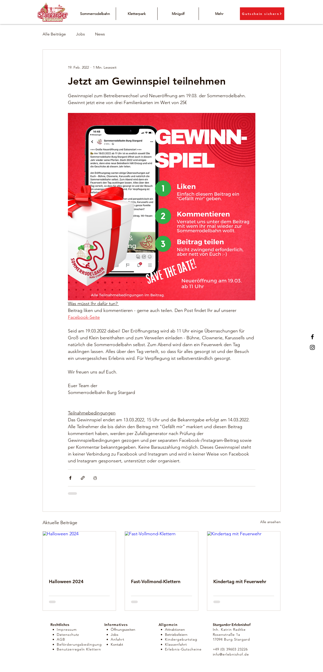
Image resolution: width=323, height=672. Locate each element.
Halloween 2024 (66, 581)
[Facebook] (312, 336)
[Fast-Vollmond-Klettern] (161, 551)
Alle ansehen (270, 522)
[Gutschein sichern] (262, 13)
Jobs (80, 34)
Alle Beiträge (54, 34)
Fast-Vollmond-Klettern (155, 581)
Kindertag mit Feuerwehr (239, 581)
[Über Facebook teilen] (70, 478)
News (100, 34)
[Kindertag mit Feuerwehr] (243, 551)
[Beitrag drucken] (95, 478)
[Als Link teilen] (82, 478)
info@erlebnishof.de (231, 654)
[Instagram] (312, 347)
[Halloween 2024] (79, 551)
